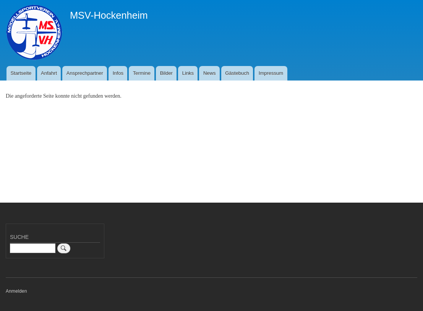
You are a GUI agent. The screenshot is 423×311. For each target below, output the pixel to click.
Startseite (20, 73)
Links (188, 73)
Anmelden (16, 291)
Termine (142, 73)
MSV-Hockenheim (109, 15)
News (209, 73)
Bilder (166, 73)
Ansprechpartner (84, 73)
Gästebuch (237, 73)
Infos (118, 73)
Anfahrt (49, 73)
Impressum (271, 73)
